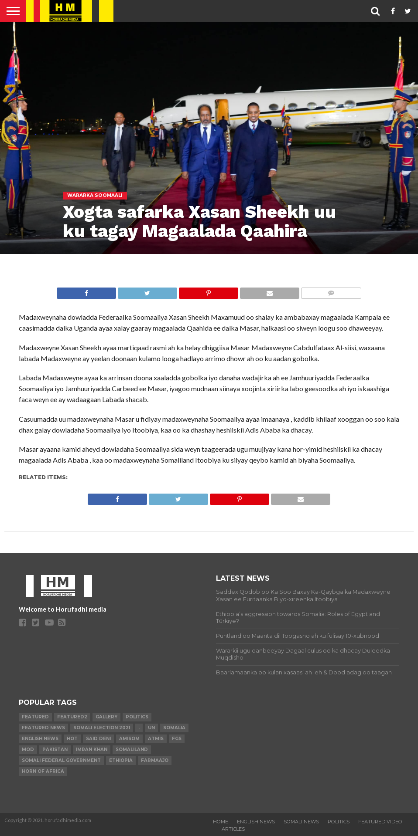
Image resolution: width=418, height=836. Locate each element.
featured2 (72, 717)
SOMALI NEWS (301, 822)
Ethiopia (121, 760)
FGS (177, 738)
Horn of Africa (43, 771)
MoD (28, 749)
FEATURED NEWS (43, 728)
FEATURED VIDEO (380, 822)
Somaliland (132, 749)
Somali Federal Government (61, 760)
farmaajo (154, 760)
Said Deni (98, 738)
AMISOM (129, 738)
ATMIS (156, 738)
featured (35, 717)
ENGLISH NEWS (256, 822)
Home (220, 822)
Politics (137, 717)
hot (72, 738)
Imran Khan (91, 749)
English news (40, 738)
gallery (106, 717)
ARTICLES (233, 829)
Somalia (174, 728)
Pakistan (55, 749)
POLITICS (338, 822)
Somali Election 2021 (101, 728)
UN (151, 728)
